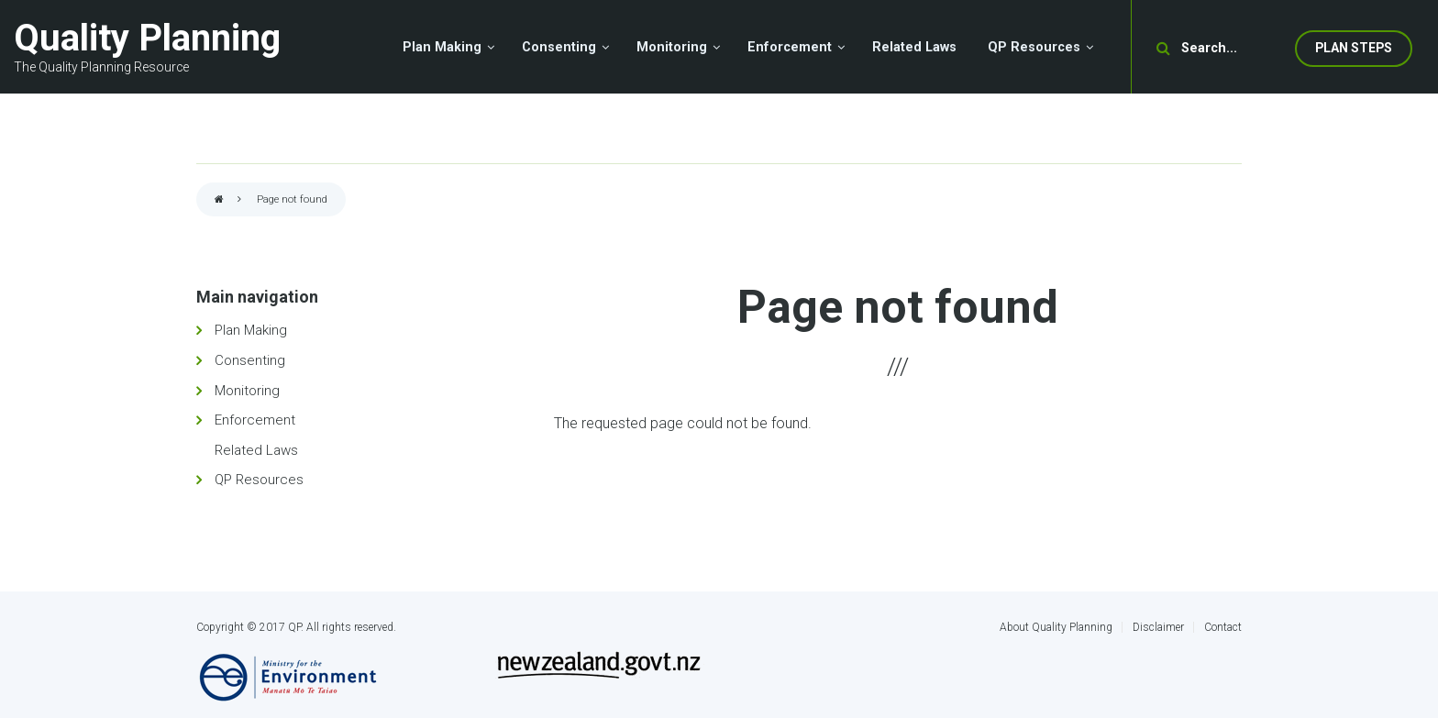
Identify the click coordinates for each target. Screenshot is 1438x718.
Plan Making (251, 330)
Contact (1223, 627)
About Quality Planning (1056, 627)
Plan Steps (1353, 47)
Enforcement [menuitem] (789, 47)
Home (219, 200)
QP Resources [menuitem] (1034, 47)
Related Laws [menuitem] (914, 47)
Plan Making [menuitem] (442, 47)
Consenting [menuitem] (559, 47)
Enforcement (255, 420)
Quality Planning (147, 38)
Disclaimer (1158, 627)
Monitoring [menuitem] (671, 47)
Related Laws (256, 450)
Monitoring (247, 390)
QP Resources (259, 479)
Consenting (250, 360)
